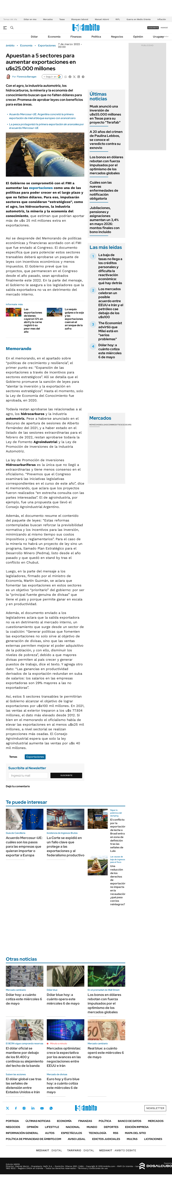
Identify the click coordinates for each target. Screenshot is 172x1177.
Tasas (62, 19)
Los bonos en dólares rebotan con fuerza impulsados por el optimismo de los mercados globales (106, 165)
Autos (49, 1133)
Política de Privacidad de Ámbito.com (33, 1139)
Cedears (126, 424)
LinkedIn (32, 1108)
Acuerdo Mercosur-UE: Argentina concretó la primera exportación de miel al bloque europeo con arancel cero (42, 116)
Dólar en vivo (30, 19)
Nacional (73, 1127)
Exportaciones (47, 45)
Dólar (34, 36)
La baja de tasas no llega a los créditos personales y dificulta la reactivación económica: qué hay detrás (110, 269)
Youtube (42, 1108)
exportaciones (41, 188)
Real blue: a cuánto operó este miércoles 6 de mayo (106, 1052)
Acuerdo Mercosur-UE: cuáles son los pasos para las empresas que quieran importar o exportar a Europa (24, 846)
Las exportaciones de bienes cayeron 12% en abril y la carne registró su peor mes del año (33, 320)
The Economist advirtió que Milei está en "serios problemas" (110, 331)
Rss (115, 1133)
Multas (132, 1139)
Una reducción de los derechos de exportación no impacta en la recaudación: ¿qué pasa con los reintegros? (118, 885)
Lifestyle (52, 1127)
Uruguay (158, 36)
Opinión (138, 36)
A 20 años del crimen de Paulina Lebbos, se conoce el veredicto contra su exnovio (106, 140)
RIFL (118, 19)
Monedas (94, 424)
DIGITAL (49, 1150)
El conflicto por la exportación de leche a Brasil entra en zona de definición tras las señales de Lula (118, 835)
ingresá (164, 28)
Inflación (161, 19)
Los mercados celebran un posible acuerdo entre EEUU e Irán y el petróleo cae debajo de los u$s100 (110, 303)
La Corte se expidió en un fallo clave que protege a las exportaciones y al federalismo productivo (65, 846)
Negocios (117, 36)
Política (96, 36)
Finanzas (75, 36)
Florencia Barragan (26, 76)
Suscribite (66, 775)
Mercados (48, 19)
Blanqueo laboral (79, 19)
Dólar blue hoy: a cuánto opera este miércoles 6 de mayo (63, 999)
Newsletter (164, 36)
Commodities (115, 424)
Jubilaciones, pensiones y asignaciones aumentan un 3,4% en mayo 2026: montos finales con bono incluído (105, 220)
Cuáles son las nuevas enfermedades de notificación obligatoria (104, 190)
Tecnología (97, 1133)
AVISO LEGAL (76, 1139)
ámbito (10, 45)
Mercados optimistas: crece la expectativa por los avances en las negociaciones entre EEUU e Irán (64, 1057)
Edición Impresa (137, 1127)
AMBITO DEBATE (117, 1150)
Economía (54, 36)
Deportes (111, 1127)
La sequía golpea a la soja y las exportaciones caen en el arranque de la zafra (74, 318)
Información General (22, 1133)
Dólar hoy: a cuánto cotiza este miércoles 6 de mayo (110, 351)
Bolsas (104, 424)
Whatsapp (51, 1108)
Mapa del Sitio (135, 1133)
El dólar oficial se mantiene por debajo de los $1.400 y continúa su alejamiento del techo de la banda (24, 1057)
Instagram (24, 1108)
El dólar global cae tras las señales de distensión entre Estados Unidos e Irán (23, 1085)
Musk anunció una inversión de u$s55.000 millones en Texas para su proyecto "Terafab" (105, 114)
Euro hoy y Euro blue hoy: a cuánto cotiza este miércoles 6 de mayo (63, 1085)
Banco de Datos (129, 1121)
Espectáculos (71, 1133)
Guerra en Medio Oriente (139, 19)
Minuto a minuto (58, 1043)
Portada (12, 1121)
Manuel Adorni (102, 19)
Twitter (7, 1108)
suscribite (153, 28)
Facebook (16, 1108)
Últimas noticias (38, 1121)
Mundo (92, 1127)
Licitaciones (153, 1139)
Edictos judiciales (106, 1139)
